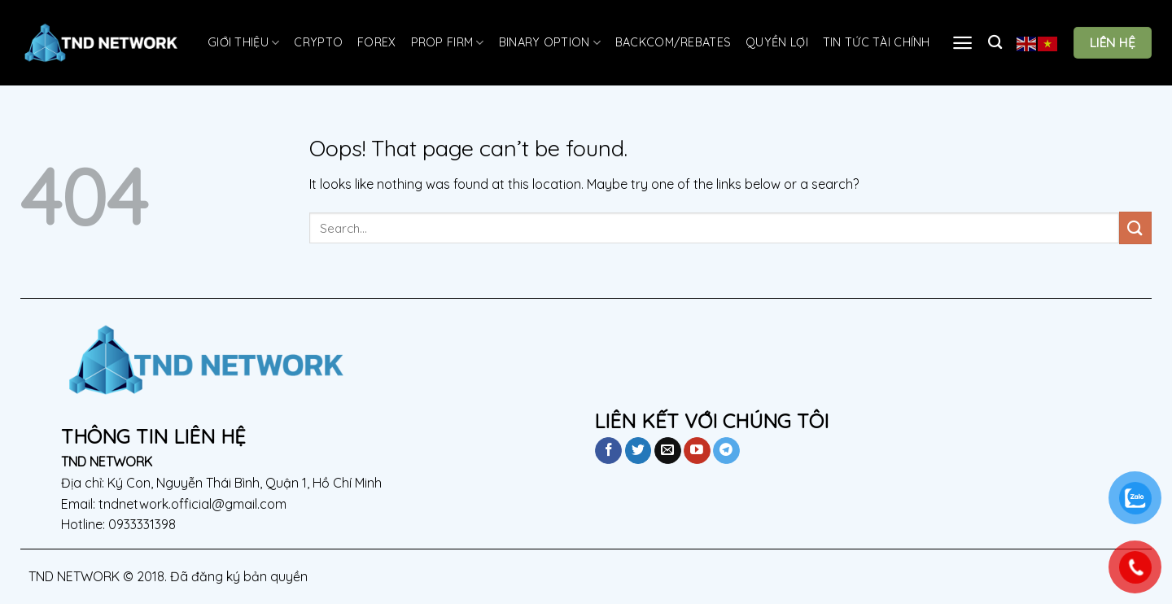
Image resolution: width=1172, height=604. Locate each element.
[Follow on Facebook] (608, 451)
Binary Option (550, 42)
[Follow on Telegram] (726, 451)
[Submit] (1135, 227)
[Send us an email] (667, 451)
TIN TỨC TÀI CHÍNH (876, 42)
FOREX (376, 42)
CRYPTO (318, 42)
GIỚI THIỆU (243, 42)
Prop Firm (447, 42)
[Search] (995, 42)
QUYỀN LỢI (777, 42)
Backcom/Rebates (673, 42)
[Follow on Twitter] (638, 451)
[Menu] (962, 42)
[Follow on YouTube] (697, 451)
